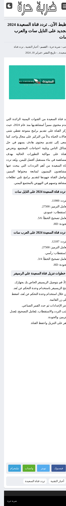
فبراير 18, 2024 (29, 52)
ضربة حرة (51, 46)
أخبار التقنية (27, 46)
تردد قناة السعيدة (31, 481)
